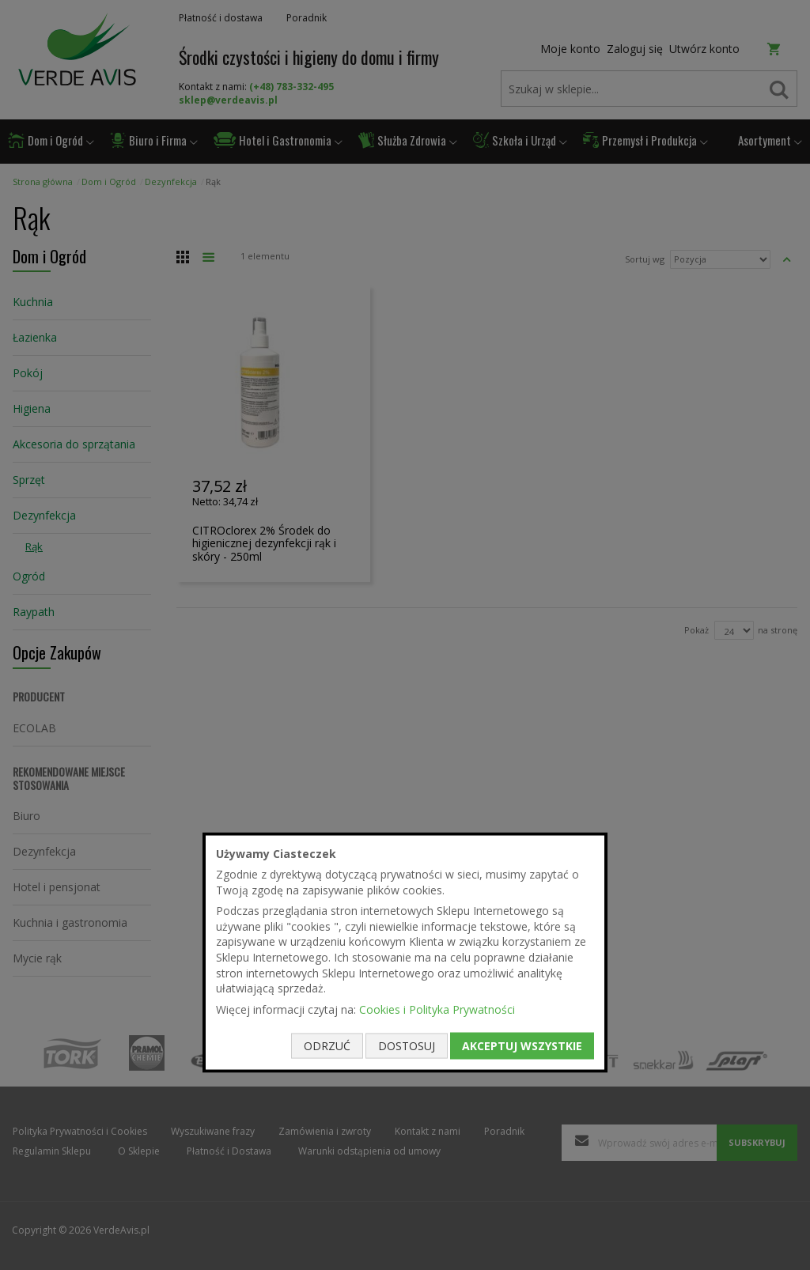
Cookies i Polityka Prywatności (437, 1008)
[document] (405, 952)
